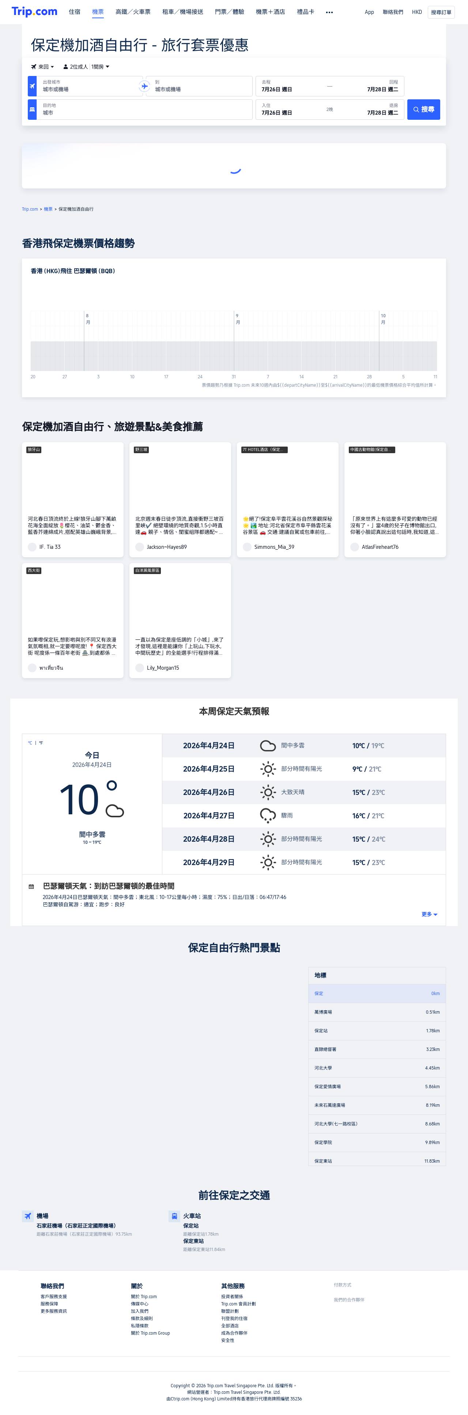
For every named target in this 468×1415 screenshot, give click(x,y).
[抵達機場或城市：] (199, 86)
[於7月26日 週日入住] (291, 109)
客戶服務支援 (54, 1296)
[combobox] (88, 89)
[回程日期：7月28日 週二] (368, 86)
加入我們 (139, 1311)
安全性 (227, 1340)
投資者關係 (232, 1296)
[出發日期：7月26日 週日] (292, 86)
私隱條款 (139, 1325)
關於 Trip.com (144, 1296)
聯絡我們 (393, 12)
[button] (42, 67)
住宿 (74, 12)
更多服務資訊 (54, 1311)
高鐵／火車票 (133, 12)
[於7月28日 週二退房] (368, 109)
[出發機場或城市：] (90, 86)
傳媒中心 (139, 1304)
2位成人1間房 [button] (86, 67)
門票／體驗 (229, 12)
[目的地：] (145, 109)
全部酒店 (230, 1325)
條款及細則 (142, 1318)
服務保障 (49, 1304)
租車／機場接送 (182, 12)
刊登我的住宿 (234, 1318)
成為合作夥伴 (234, 1333)
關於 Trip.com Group (150, 1333)
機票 (98, 12)
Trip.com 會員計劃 (238, 1304)
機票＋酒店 (270, 12)
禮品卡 (305, 12)
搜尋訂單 (441, 12)
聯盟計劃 (230, 1311)
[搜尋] (423, 109)
